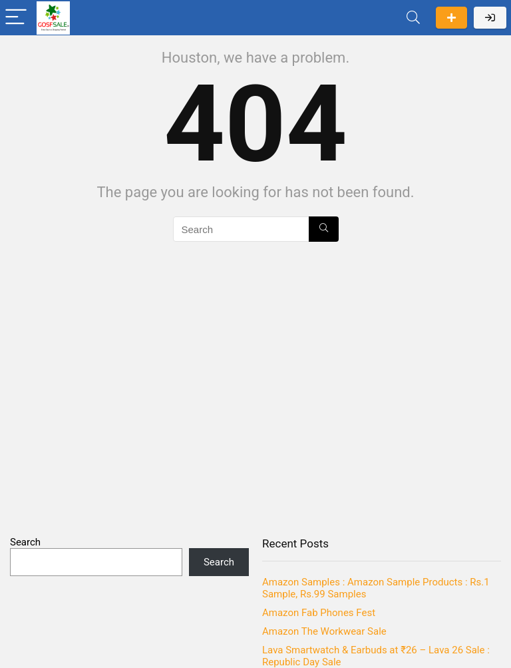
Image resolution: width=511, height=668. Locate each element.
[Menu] (16, 17)
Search (25, 542)
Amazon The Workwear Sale (324, 631)
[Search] (413, 17)
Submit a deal (451, 18)
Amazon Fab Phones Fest (318, 613)
